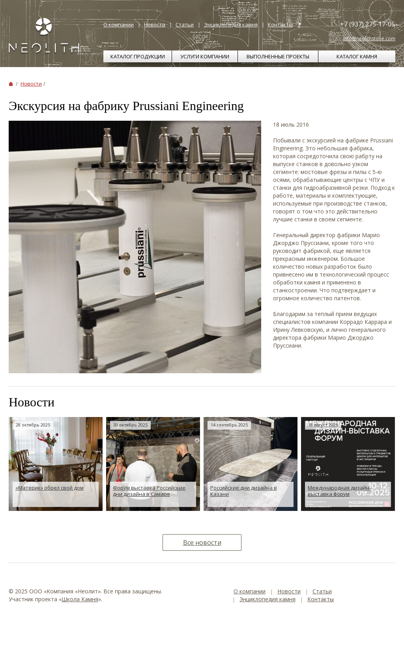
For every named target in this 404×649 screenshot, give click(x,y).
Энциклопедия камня (231, 24)
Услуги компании (204, 56)
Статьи (185, 24)
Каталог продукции (137, 56)
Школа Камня (80, 599)
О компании (118, 24)
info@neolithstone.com (369, 38)
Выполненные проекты (278, 56)
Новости (154, 24)
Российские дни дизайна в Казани (243, 491)
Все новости (202, 542)
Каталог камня (357, 56)
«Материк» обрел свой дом (49, 487)
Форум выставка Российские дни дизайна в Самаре (149, 491)
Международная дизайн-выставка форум (339, 491)
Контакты (280, 24)
